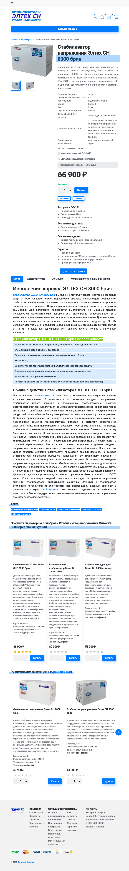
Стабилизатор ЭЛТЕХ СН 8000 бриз (34, 294)
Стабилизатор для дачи (20, 514)
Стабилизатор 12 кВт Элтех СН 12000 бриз (28, 566)
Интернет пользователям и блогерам (57, 816)
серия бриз (26, 39)
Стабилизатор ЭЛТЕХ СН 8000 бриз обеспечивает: (58, 339)
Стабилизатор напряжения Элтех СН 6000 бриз (90, 711)
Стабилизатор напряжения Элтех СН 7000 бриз (37, 711)
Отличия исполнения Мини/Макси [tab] (90, 278)
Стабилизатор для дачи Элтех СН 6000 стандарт (98, 566)
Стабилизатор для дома (91, 510)
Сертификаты (37, 823)
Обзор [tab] (16, 278)
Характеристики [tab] (36, 278)
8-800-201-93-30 (95, 823)
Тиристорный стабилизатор (69, 510)
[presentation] (118, 732)
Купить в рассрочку (73, 271)
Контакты (34, 816)
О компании (36, 812)
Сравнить (78, 199)
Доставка (72, 823)
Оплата (71, 819)
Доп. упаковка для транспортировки (78, 159)
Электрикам (55, 830)
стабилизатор (50, 489)
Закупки (33, 826)
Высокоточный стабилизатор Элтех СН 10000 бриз (62, 567)
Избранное (64, 199)
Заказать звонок (95, 826)
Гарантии (34, 819)
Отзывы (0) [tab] (58, 278)
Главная (14, 39)
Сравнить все (61, 672)
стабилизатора (42, 395)
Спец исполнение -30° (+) (76, 153)
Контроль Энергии (26, 862)
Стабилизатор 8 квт (47, 510)
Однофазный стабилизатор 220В (24, 510)
